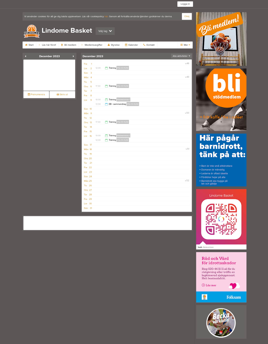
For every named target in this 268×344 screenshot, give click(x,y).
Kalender (131, 45)
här (106, 16)
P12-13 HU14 (122, 68)
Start (29, 45)
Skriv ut (62, 94)
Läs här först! (47, 45)
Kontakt (148, 45)
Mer (185, 45)
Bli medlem (68, 45)
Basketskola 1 (123, 99)
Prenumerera (36, 94)
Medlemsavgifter (92, 45)
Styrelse (114, 45)
